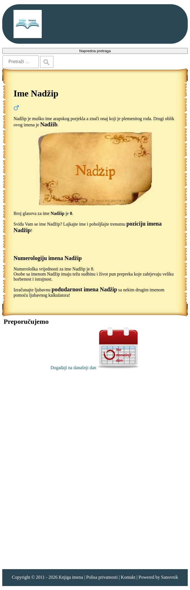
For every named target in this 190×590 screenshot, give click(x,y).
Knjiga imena (71, 577)
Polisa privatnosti (102, 577)
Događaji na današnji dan (95, 367)
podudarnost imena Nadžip (84, 289)
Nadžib (49, 124)
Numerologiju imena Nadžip (48, 258)
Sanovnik (169, 577)
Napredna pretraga (95, 51)
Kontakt (128, 577)
